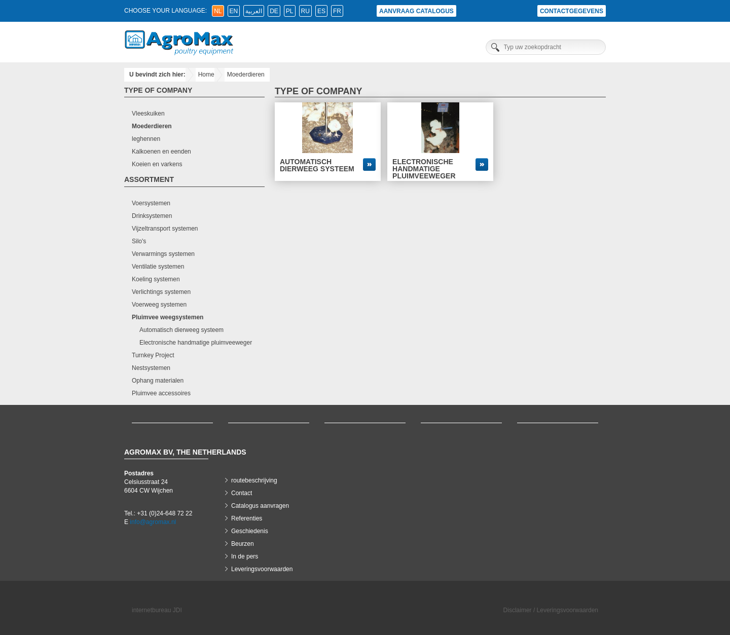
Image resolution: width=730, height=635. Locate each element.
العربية (253, 11)
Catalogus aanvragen (260, 505)
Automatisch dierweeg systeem (181, 329)
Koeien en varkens (157, 164)
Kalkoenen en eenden (161, 151)
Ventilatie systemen (158, 266)
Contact (241, 493)
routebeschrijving (254, 480)
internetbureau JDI (157, 610)
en (234, 11)
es (321, 11)
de (274, 11)
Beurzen (242, 543)
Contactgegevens (571, 11)
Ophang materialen (158, 380)
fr (337, 11)
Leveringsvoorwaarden (262, 569)
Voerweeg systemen (159, 304)
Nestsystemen (151, 367)
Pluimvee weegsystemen (167, 317)
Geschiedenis (249, 531)
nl (218, 11)
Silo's (139, 241)
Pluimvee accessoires (161, 393)
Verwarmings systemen (163, 253)
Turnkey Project (153, 355)
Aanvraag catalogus (416, 11)
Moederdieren (246, 74)
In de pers (244, 556)
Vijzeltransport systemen (165, 228)
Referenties (246, 518)
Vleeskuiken (148, 113)
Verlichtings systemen (161, 291)
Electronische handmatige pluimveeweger (195, 342)
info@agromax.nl (153, 522)
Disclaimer (517, 610)
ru (305, 11)
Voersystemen (151, 203)
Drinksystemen (152, 215)
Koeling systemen (156, 279)
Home (206, 74)
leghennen (146, 138)
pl (290, 11)
